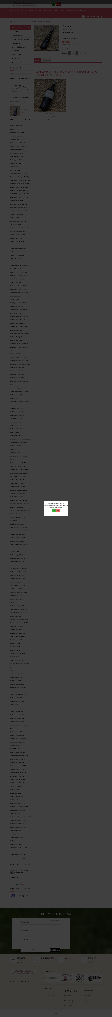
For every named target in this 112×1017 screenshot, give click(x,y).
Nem (58, 510)
